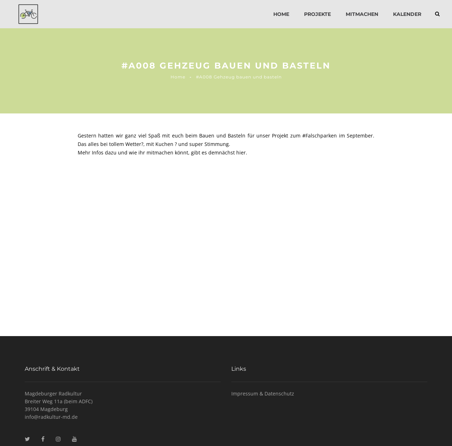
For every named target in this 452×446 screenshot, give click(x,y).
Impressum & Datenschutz (262, 393)
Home (281, 14)
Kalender (407, 14)
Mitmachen (362, 14)
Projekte (317, 14)
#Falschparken (319, 135)
